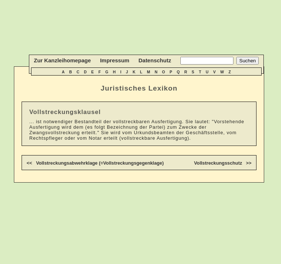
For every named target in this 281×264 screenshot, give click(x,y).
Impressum (114, 60)
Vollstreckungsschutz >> (222, 163)
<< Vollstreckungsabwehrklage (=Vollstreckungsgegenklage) (95, 163)
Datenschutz (154, 60)
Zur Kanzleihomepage (62, 60)
